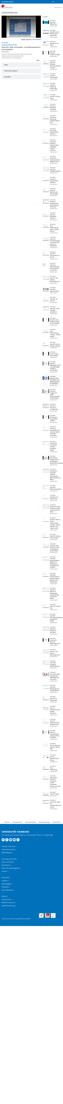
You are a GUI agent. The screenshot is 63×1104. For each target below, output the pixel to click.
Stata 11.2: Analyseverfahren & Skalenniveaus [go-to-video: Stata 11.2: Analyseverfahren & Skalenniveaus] (55, 722)
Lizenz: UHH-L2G (26, 39)
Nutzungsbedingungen (44, 822)
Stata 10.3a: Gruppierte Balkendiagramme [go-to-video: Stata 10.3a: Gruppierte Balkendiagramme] (55, 664)
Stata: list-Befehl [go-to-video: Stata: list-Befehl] (54, 794)
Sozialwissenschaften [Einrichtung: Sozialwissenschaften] (9, 45)
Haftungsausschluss (17, 822)
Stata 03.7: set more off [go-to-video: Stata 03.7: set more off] (53, 300)
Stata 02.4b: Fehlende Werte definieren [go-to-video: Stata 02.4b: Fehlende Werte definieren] (54, 132)
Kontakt (4, 896)
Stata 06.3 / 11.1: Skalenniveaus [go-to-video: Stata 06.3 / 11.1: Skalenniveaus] (54, 498)
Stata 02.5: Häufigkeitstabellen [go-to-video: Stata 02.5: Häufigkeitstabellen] (55, 170)
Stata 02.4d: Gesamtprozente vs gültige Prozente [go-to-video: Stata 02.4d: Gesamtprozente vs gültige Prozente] (55, 159)
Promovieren (6, 865)
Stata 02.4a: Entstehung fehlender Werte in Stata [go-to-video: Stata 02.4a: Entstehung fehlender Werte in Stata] (55, 120)
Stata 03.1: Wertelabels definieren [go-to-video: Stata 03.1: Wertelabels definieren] (53, 216)
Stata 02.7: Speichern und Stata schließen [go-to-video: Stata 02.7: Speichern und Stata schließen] (54, 192)
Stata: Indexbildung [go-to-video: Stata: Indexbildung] (53, 769)
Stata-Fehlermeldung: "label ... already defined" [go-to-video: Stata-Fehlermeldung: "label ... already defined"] (54, 228)
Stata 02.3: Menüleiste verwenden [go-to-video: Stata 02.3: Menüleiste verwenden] (53, 107)
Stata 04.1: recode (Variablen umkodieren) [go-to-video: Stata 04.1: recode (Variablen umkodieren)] (55, 310)
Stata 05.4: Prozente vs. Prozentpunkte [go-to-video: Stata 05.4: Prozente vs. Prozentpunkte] (54, 407)
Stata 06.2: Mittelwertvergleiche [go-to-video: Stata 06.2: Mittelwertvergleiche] (55, 488)
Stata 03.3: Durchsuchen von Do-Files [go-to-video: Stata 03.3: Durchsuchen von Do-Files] (54, 255)
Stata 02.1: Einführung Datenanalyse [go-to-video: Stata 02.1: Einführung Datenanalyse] (53, 86)
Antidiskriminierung (8, 906)
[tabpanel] (21, 64)
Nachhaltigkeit (6, 884)
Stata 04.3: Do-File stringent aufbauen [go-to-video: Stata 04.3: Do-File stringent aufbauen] (55, 345)
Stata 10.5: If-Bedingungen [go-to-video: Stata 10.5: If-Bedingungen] (53, 699)
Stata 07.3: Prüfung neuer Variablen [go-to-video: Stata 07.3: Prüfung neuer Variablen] (55, 537)
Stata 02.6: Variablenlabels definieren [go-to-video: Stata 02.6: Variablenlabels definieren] (54, 180)
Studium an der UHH (8, 846)
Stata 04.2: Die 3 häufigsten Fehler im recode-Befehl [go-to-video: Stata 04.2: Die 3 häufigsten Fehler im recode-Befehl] (54, 321)
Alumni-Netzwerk (7, 890)
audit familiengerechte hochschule (41, 915)
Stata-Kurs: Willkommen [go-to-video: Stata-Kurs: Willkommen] (53, 23)
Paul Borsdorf (5, 51)
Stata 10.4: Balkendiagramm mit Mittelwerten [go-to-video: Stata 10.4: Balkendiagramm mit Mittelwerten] (54, 688)
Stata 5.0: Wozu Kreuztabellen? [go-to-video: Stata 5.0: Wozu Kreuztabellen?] (54, 354)
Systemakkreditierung (59, 914)
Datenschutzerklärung (30, 822)
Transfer (4, 871)
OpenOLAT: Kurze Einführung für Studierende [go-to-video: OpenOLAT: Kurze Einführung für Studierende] (54, 33)
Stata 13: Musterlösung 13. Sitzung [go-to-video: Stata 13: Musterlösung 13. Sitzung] (54, 758)
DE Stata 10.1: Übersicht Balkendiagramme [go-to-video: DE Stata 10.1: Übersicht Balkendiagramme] (55, 641)
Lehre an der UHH (7, 862)
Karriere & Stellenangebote (10, 868)
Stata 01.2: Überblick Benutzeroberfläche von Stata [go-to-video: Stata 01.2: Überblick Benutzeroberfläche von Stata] (55, 65)
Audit (46, 914)
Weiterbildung (6, 853)
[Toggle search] (57, 2)
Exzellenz (5, 881)
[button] (52, 2)
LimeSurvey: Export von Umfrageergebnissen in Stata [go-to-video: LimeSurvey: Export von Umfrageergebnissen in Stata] (55, 804)
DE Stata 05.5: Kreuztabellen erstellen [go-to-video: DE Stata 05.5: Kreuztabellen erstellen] (53, 418)
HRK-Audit (52, 915)
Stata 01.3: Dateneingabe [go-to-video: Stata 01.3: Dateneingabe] (54, 76)
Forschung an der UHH (9, 859)
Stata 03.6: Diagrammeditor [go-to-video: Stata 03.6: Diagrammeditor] (54, 290)
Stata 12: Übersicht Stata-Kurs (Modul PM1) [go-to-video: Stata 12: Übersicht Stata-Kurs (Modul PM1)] (55, 747)
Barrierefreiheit (56, 822)
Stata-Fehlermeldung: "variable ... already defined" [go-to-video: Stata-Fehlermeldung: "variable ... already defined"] (55, 333)
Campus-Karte (6, 899)
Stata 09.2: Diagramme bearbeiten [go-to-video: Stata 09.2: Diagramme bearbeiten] (53, 630)
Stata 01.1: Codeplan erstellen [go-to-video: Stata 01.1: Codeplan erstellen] (55, 53)
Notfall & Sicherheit (8, 903)
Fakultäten (5, 887)
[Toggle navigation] (61, 2)
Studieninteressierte (8, 850)
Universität (5, 878)
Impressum (7, 822)
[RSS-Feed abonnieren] (43, 16)
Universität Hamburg (7, 2)
